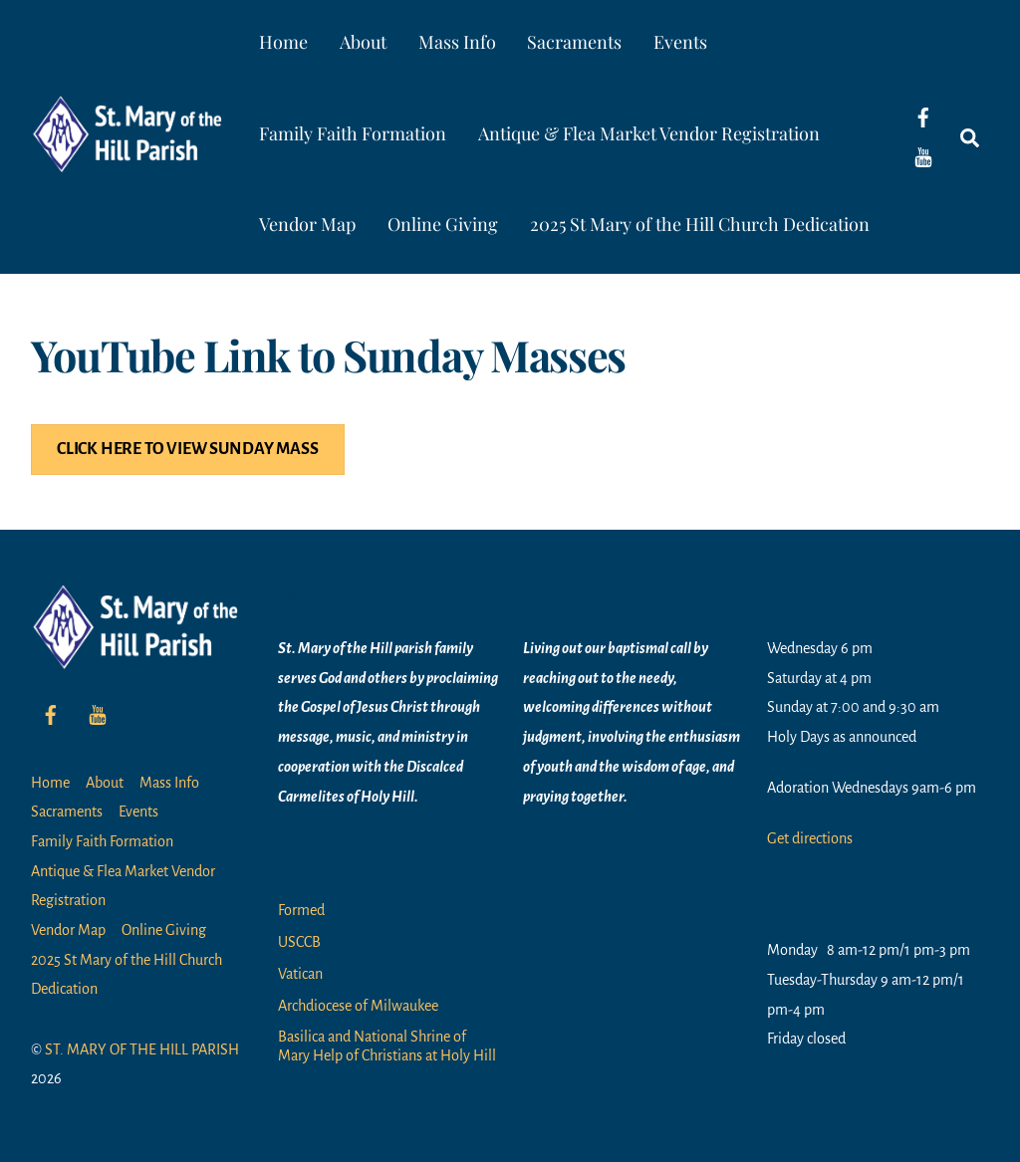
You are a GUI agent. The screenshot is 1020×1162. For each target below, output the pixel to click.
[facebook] (923, 116)
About (363, 42)
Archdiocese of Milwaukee (358, 1006)
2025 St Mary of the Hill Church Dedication (700, 224)
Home (283, 42)
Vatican (300, 974)
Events (680, 42)
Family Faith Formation (352, 133)
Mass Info (457, 42)
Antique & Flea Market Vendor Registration (649, 133)
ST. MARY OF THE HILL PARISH (142, 1049)
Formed (301, 910)
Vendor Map (307, 224)
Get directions (810, 838)
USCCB (299, 942)
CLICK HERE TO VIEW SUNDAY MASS (188, 449)
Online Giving (442, 224)
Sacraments (574, 42)
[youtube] (923, 156)
